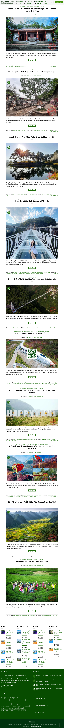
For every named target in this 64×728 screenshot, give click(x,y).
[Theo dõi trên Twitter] (5, 686)
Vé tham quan (23, 66)
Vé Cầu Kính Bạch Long (38, 14)
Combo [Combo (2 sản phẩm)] (2, 697)
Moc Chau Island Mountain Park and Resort (38, 383)
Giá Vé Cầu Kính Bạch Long (24, 273)
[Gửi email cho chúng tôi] (7, 686)
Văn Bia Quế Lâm (16, 66)
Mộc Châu (11, 66)
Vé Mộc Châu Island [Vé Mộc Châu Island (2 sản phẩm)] (25, 706)
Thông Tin (28, 1)
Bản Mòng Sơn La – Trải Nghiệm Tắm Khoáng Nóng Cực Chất (32, 502)
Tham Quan (55, 130)
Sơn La (51, 130)
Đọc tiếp (32, 60)
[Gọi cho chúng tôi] (9, 686)
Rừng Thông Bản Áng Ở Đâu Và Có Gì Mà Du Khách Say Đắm (32, 137)
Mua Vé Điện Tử (11, 724)
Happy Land (49, 439)
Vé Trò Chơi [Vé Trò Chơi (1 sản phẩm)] (17, 710)
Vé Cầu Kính (44, 724)
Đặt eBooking (19, 724)
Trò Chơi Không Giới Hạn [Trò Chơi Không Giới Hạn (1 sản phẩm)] (6, 704)
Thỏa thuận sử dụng (39, 712)
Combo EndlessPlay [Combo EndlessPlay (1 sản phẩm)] (5, 699)
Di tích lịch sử (47, 64)
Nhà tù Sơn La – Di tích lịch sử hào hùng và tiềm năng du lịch (32, 72)
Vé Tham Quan (26, 724)
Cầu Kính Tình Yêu (9, 496)
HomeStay (54, 439)
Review (12, 440)
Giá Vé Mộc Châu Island (44, 331)
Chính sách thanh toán (39, 698)
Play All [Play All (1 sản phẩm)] (19, 701)
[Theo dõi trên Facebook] (2, 686)
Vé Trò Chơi (32, 724)
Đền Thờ (43, 64)
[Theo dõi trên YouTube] (12, 686)
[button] (51, 2)
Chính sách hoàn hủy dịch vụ (41, 705)
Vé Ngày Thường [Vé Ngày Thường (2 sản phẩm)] (4, 710)
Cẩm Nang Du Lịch (31, 6)
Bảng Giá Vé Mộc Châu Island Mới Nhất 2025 (32, 333)
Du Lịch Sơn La (23, 6)
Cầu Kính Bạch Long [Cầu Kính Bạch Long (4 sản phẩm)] (21, 699)
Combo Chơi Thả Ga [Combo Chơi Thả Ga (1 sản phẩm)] (9, 697)
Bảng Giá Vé (28, 3)
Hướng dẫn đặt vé (40, 1)
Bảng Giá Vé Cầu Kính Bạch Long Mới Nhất (32, 201)
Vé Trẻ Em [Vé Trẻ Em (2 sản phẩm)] (23, 710)
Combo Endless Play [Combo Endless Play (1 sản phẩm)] (18, 697)
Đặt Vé (19, 3)
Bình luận (55, 273)
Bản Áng (43, 194)
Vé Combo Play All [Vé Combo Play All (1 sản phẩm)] (15, 704)
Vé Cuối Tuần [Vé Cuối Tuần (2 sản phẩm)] (22, 704)
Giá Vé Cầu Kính (15, 199)
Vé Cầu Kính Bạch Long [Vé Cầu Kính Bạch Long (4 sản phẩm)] (5, 706)
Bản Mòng (35, 556)
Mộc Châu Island (27, 383)
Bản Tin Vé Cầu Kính (23, 199)
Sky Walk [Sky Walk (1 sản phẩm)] (23, 701)
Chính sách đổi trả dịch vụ (40, 702)
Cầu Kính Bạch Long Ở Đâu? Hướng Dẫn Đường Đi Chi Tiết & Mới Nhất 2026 (48, 676)
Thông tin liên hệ (38, 716)
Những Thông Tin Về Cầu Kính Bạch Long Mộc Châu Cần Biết (32, 279)
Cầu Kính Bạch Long (15, 273)
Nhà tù (48, 130)
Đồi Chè (43, 615)
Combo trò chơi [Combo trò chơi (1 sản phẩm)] (13, 699)
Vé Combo (38, 724)
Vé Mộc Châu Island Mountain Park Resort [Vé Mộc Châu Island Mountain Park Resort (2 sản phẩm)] (9, 708)
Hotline (38, 3)
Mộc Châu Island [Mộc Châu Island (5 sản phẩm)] (13, 701)
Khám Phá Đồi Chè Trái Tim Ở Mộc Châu (32, 562)
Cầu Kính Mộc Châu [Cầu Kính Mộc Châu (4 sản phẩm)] (5, 701)
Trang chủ (19, 1)
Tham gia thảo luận (54, 66)
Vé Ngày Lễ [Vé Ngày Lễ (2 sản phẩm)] (21, 708)
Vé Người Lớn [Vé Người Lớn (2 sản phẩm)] (11, 710)
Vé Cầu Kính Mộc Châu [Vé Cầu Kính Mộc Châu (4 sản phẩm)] (15, 706)
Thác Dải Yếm (24, 496)
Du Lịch (52, 64)
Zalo (45, 3)
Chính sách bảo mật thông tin (41, 709)
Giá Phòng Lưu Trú (52, 724)
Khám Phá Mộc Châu (39, 6)
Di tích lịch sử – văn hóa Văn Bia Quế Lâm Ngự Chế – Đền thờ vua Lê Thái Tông (48, 680)
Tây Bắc (53, 615)
